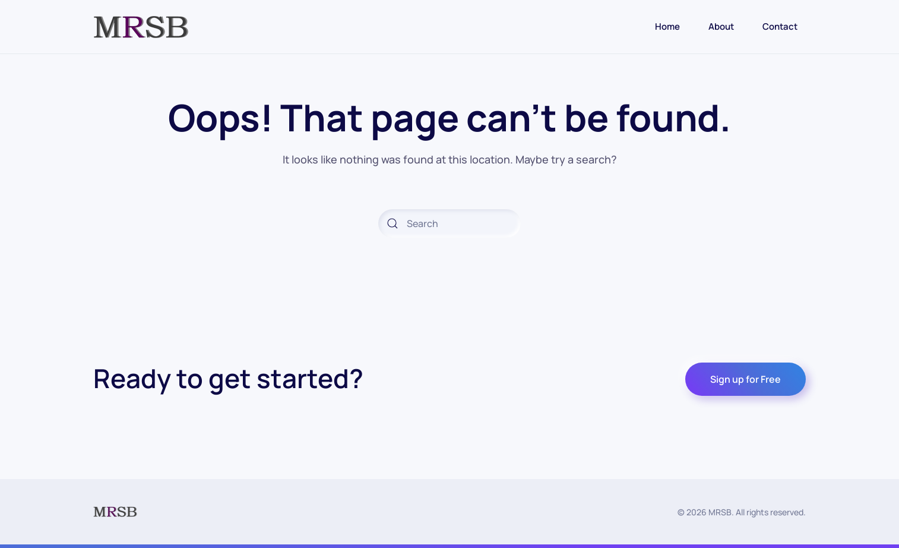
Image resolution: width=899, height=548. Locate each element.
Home (667, 26)
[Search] (449, 223)
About (721, 26)
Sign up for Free (745, 379)
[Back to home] (141, 26)
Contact (779, 26)
